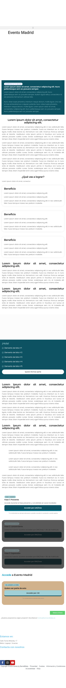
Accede (6, 575)
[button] (33, 27)
